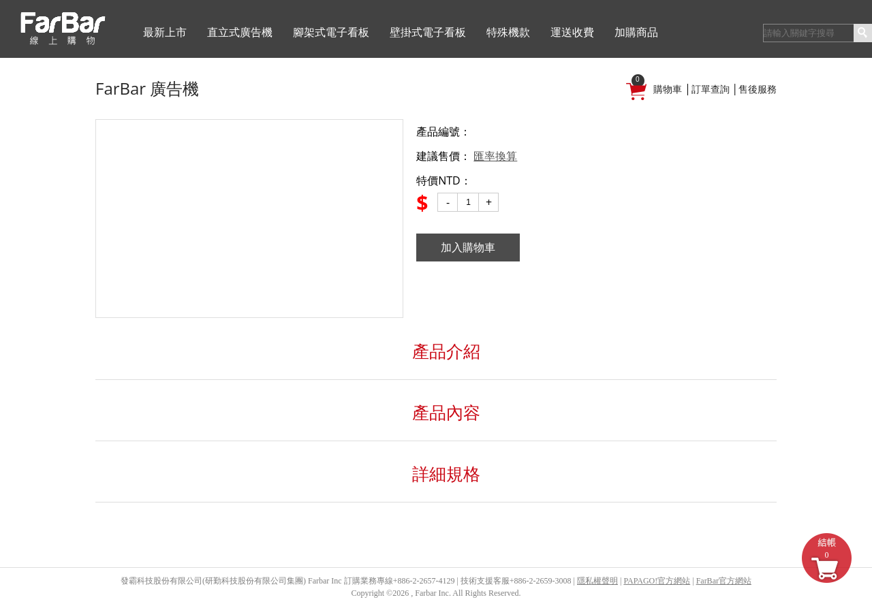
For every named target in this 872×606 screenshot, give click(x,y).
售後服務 (757, 89)
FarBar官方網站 (723, 581)
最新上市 (165, 32)
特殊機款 (508, 32)
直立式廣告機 (239, 32)
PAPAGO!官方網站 (656, 581)
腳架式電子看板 (331, 32)
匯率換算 (495, 155)
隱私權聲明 (597, 581)
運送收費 (572, 32)
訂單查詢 (710, 89)
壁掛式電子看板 (428, 32)
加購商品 (636, 32)
